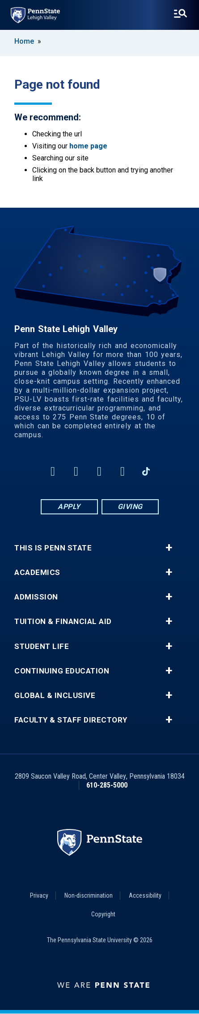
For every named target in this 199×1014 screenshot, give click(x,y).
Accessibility (145, 895)
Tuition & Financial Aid (63, 621)
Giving (130, 506)
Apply (69, 506)
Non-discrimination (88, 895)
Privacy (39, 895)
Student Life (41, 646)
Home (24, 41)
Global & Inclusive (54, 695)
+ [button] (168, 548)
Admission (36, 597)
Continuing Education (61, 671)
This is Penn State (53, 548)
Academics (37, 572)
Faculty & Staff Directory (70, 720)
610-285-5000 (106, 785)
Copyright (103, 914)
